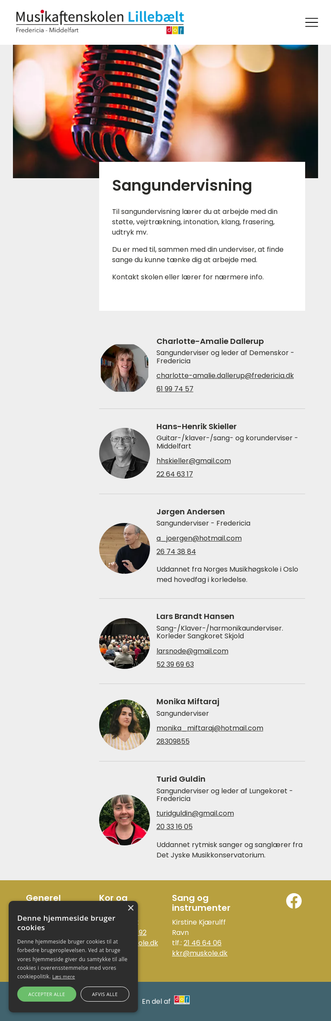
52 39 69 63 (175, 664)
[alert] (73, 956)
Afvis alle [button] (105, 994)
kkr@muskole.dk (200, 953)
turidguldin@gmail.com (195, 813)
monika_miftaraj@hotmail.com (209, 728)
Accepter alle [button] (46, 994)
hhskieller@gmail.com (193, 461)
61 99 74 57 (175, 389)
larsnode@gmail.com (192, 651)
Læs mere (63, 976)
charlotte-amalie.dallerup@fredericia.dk (225, 376)
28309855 (173, 742)
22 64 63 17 (174, 474)
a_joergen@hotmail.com (199, 538)
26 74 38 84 (176, 552)
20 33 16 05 (174, 827)
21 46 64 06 (203, 943)
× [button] (130, 908)
